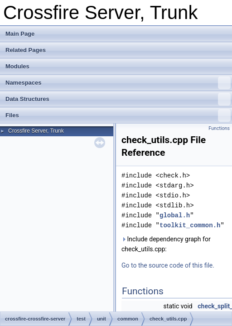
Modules (17, 66)
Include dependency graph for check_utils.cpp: (166, 244)
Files (118, 115)
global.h (175, 215)
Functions (219, 128)
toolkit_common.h (190, 225)
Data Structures (118, 99)
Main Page (19, 33)
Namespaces (118, 83)
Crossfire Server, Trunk (36, 131)
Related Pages (25, 50)
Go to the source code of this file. (167, 265)
